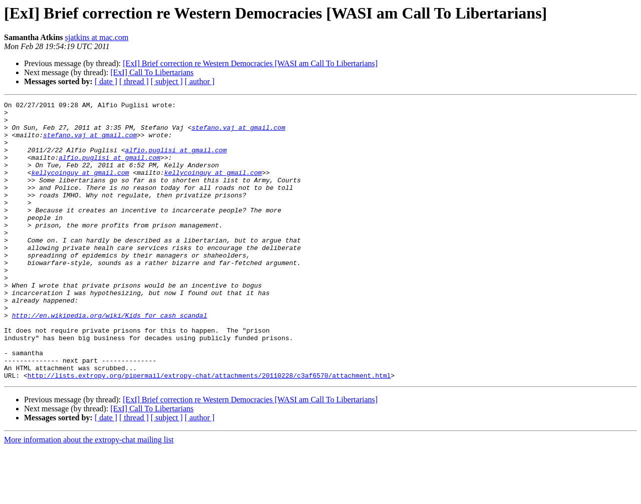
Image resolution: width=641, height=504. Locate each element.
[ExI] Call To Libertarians (151, 72)
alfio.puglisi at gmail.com (176, 160)
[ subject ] (167, 81)
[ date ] (106, 81)
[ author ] (200, 81)
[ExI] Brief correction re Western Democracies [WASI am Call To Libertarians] (250, 63)
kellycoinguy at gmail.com (80, 187)
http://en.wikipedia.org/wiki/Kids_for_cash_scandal (109, 358)
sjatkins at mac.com (97, 37)
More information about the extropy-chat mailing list (89, 495)
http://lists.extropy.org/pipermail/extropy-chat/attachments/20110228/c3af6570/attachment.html (209, 430)
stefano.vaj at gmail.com (238, 133)
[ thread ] (134, 81)
